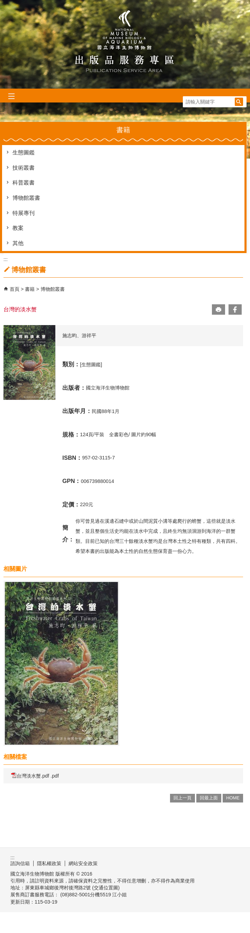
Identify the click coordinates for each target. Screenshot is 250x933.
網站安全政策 (83, 863)
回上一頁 (182, 797)
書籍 (30, 289)
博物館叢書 (26, 198)
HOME (233, 797)
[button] (239, 102)
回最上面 (209, 797)
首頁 (14, 289)
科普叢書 (23, 183)
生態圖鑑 (23, 152)
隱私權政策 (49, 863)
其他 (18, 243)
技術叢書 (23, 168)
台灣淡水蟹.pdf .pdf (35, 775)
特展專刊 (23, 213)
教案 (18, 228)
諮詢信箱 (20, 863)
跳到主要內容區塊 (3, 3)
